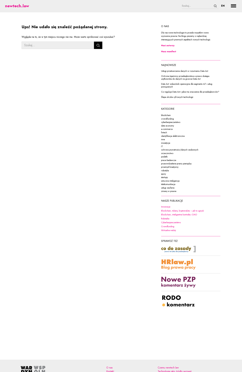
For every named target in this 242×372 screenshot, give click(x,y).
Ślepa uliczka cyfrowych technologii (177, 97)
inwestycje (165, 142)
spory (163, 173)
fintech (164, 132)
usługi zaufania (167, 187)
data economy (167, 125)
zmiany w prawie (168, 191)
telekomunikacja (168, 184)
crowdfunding (167, 118)
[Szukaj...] (197, 6)
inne (163, 139)
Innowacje (185, 206)
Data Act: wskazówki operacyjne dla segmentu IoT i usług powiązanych (186, 85)
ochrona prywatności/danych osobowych (179, 149)
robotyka (165, 170)
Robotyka (185, 218)
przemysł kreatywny (169, 167)
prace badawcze (168, 160)
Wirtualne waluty (188, 230)
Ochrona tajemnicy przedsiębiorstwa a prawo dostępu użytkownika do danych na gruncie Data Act (185, 77)
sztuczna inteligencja (170, 180)
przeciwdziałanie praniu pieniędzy (176, 163)
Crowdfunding (187, 226)
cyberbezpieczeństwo (170, 122)
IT (162, 146)
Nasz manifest (168, 51)
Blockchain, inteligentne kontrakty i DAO (190, 214)
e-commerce (167, 129)
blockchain (166, 115)
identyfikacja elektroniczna (173, 136)
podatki (164, 156)
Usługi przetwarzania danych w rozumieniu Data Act (184, 71)
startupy (164, 177)
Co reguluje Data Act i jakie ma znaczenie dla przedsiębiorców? (190, 92)
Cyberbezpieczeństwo (190, 222)
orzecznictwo (167, 153)
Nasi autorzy (167, 45)
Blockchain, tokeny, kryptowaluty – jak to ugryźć (190, 210)
